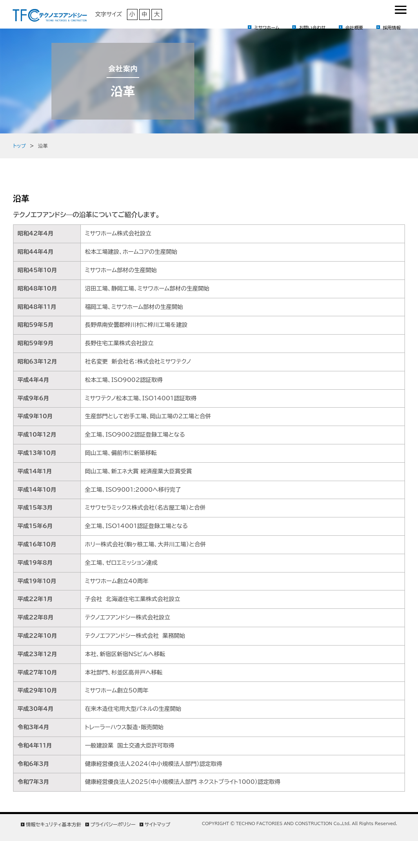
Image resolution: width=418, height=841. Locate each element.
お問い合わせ (312, 27)
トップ (19, 145)
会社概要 (354, 27)
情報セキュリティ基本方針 (53, 824)
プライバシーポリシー (113, 824)
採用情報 (392, 27)
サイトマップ (157, 824)
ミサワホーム (267, 27)
